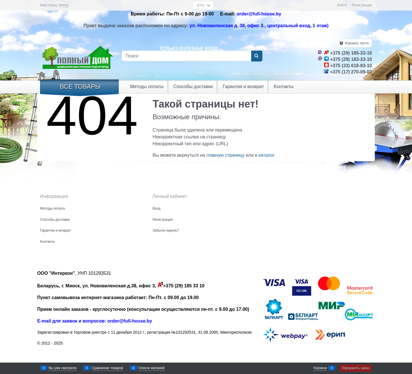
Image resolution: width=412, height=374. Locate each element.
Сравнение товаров (107, 368)
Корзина (320, 368)
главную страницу (225, 155)
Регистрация (362, 5)
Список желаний (151, 368)
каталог (267, 155)
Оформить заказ (356, 368)
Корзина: (356, 43)
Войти (342, 5)
